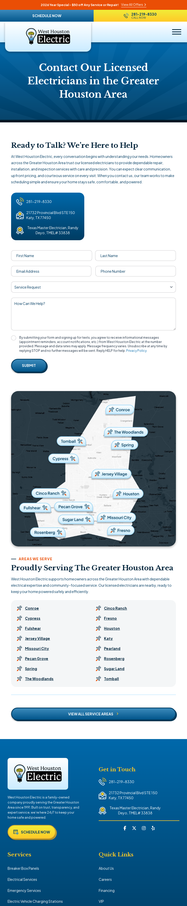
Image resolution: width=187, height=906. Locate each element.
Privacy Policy (136, 351)
